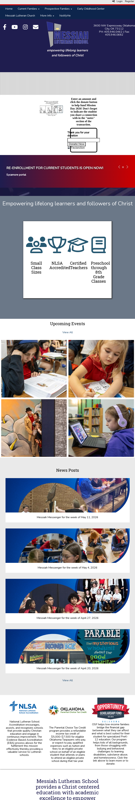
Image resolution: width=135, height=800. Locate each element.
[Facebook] (4, 28)
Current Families (28, 9)
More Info (47, 16)
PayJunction (78, 148)
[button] (118, 171)
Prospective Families (58, 9)
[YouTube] (14, 28)
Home (9, 9)
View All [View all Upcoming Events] (67, 332)
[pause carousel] (123, 167)
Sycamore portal (16, 175)
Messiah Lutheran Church (20, 16)
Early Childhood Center (90, 9)
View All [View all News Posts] (67, 680)
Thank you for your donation (78, 134)
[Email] (35, 28)
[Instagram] (25, 28)
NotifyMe (65, 16)
